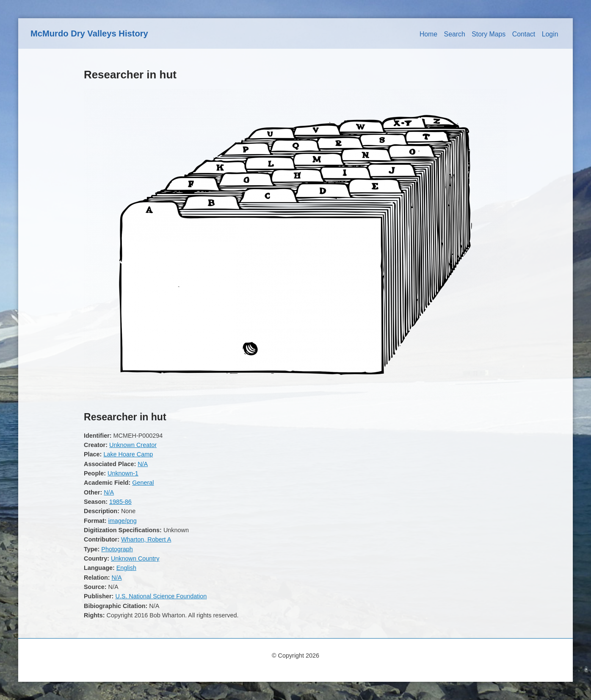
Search (454, 34)
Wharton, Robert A (146, 539)
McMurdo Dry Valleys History (89, 33)
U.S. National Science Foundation (161, 596)
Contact (524, 34)
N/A (143, 464)
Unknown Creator (133, 445)
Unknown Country (135, 558)
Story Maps (488, 34)
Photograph (117, 549)
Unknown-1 (123, 473)
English (126, 567)
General (143, 482)
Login (550, 34)
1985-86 (120, 501)
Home (428, 34)
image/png (122, 520)
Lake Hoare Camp (128, 454)
